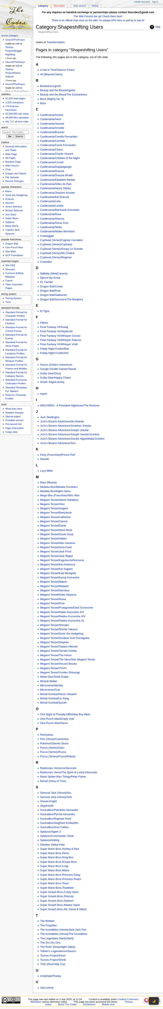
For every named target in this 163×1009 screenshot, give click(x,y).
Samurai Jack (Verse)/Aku (55, 792)
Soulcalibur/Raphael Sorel (55, 818)
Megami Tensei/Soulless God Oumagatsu (65, 638)
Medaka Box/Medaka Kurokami (58, 486)
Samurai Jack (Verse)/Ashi (56, 797)
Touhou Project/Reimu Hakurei (13, 73)
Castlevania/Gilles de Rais (56, 184)
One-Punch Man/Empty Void (57, 718)
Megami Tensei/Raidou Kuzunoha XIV (62, 616)
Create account (142, 1)
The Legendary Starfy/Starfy (57, 938)
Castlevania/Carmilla (52, 140)
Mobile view (108, 1004)
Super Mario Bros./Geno (54, 853)
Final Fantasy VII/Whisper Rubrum (60, 340)
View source (79, 5)
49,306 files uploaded (16, 117)
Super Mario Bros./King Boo (56, 857)
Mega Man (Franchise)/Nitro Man (60, 495)
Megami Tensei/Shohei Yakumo (59, 629)
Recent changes (9, 35)
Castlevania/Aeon (50, 119)
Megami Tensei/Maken (53, 581)
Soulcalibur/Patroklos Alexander (59, 810)
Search (4, 127)
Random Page (13, 161)
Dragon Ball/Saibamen (53, 295)
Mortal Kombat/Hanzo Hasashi (58, 694)
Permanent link (13, 424)
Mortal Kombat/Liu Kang (54, 698)
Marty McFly (11, 226)
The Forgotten (48, 925)
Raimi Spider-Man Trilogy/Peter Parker (63, 776)
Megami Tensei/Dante (53, 525)
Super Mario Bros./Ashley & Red (59, 848)
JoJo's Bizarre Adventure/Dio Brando (62, 421)
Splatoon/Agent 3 (50, 831)
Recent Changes (14, 181)
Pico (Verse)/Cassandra (54, 739)
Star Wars (10, 251)
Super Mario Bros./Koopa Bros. (58, 861)
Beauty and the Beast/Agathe (57, 90)
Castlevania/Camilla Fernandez (58, 136)
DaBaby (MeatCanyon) (53, 273)
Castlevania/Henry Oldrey (55, 188)
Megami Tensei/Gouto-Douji (56, 534)
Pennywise (46, 734)
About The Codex (67, 1004)
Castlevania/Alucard (52, 123)
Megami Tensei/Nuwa (53, 599)
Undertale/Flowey (50, 976)
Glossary (10, 269)
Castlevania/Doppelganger (56, 166)
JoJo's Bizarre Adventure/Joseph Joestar (64, 430)
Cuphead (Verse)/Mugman (56, 257)
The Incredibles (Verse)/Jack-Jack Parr (63, 929)
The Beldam (47, 921)
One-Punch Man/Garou (54, 723)
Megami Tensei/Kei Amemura (57, 564)
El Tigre (44, 311)
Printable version (14, 420)
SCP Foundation (14, 255)
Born (43, 103)
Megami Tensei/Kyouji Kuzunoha (59, 577)
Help (157, 27)
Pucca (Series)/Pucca (53, 752)
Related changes (14, 412)
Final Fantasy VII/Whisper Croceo (60, 335)
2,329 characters (14, 102)
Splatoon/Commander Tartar (57, 835)
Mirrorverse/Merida (51, 685)
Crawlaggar (47, 235)
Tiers (8, 302)
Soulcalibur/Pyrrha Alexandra (57, 814)
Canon (9, 280)
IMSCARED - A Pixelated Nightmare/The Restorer (70, 405)
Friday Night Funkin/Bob (54, 348)
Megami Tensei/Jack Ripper (56, 556)
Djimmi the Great (50, 277)
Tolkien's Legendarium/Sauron (58, 951)
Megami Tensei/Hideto (53, 538)
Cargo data (11, 432)
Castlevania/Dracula (52, 171)
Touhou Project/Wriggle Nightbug (13, 51)
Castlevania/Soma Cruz (54, 222)
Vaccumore (46, 987)
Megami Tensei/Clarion (53, 521)
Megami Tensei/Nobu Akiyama (58, 594)
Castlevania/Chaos (51, 149)
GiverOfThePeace (15, 39)
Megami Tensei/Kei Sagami (56, 569)
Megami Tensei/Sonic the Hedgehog (61, 633)
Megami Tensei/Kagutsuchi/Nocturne (62, 560)
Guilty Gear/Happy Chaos (55, 377)
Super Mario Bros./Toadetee (57, 887)
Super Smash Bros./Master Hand (60, 905)
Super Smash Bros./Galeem (57, 900)
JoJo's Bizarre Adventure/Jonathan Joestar (65, 425)
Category (43, 5)
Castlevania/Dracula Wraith (56, 175)
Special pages (13, 416)
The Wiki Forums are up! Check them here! (98, 16)
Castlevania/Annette (52, 127)
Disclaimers (89, 1004)
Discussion (59, 5)
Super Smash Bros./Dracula (56, 896)
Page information (14, 428)
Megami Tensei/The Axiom (56, 655)
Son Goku (10, 214)
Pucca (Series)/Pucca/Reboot (57, 756)
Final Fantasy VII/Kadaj (54, 327)
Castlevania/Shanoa (52, 218)
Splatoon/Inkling (49, 840)
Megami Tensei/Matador (54, 586)
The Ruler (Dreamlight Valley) (57, 946)
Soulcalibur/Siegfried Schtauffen (59, 823)
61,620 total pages (15, 98)
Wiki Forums (12, 165)
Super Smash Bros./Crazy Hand (59, 892)
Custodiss (46, 261)
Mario (8, 191)
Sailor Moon (11, 218)
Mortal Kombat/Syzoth (53, 702)
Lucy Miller (46, 470)
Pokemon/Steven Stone (54, 743)
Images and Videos (15, 173)
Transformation (55, 42)
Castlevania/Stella (51, 227)
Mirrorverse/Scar (50, 689)
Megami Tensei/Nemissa (54, 590)
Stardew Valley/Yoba (52, 844)
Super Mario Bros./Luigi (54, 866)
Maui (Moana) (48, 482)
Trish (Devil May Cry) (52, 964)
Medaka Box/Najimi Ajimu (55, 491)
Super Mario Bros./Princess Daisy (60, 874)
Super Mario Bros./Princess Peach (60, 879)
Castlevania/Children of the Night (59, 158)
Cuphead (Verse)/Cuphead (56, 244)
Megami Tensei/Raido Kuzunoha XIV (62, 612)
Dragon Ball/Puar (50, 290)
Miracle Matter (48, 681)
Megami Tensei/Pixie (52, 603)
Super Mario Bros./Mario (54, 870)
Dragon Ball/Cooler (51, 286)
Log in (155, 1)
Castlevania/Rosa (50, 214)
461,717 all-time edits (16, 121)
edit (17, 43)
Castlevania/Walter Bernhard (57, 231)
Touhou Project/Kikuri (53, 955)
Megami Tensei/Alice (52, 504)
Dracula (9, 199)
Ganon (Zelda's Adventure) (56, 364)
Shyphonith (47, 805)
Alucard (9, 203)
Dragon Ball (11, 243)
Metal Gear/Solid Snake (54, 676)
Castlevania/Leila (50, 201)
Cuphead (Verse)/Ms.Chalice (57, 253)
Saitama (9, 222)
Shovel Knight (48, 801)
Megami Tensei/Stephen (54, 642)
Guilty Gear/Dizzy (50, 373)
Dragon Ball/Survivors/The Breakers (61, 299)
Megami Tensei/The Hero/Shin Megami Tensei (67, 659)
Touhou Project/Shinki (53, 959)
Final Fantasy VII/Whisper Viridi (59, 344)
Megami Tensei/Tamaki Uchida (58, 650)
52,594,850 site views (17, 113)
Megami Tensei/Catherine (55, 517)
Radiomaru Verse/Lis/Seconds (58, 768)
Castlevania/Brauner (52, 132)
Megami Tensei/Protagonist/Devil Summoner (66, 607)
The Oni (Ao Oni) (50, 942)
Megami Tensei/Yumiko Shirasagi (60, 672)
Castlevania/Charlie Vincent (56, 153)
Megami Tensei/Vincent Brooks (58, 663)
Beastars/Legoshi (50, 86)
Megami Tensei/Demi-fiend (56, 530)
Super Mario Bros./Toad (54, 883)
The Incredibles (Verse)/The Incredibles (63, 933)
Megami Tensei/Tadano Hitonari (59, 646)
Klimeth (44, 459)
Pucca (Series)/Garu (52, 747)
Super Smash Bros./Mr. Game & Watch (63, 909)
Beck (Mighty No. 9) (52, 99)
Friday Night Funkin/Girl (54, 353)
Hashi (43, 393)
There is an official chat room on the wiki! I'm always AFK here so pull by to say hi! (98, 20)
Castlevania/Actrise (51, 115)
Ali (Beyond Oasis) (51, 74)
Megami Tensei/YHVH (53, 668)
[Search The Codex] (15, 132)
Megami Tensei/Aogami (54, 508)
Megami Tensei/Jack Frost (55, 551)
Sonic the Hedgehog (16, 195)
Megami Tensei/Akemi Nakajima (59, 499)
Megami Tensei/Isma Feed (56, 547)
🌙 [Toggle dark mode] (154, 1001)
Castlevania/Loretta (51, 205)
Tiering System (13, 298)
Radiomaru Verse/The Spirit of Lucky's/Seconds (68, 772)
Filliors (44, 322)
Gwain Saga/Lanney (52, 381)
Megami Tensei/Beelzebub (56, 512)
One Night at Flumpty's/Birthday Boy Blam (65, 714)
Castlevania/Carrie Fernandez (58, 145)
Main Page (11, 154)
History (95, 5)
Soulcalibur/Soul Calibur (54, 827)
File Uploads (12, 177)
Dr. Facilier (46, 282)
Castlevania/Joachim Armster (57, 192)
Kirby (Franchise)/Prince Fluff (57, 454)
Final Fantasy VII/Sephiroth (56, 331)
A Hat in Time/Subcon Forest (57, 69)
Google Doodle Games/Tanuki (58, 369)
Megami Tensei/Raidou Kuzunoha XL (62, 620)
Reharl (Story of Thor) (53, 781)
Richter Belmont (13, 210)
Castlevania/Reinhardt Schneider (60, 210)
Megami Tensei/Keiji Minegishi (58, 573)
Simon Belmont (13, 206)
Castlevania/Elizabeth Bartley (57, 179)
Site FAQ (10, 265)
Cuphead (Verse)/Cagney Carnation (61, 240)
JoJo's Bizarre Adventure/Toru (58, 443)
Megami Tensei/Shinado (54, 625)
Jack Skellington (50, 417)
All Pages (10, 158)
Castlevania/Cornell (51, 162)
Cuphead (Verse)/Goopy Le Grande (61, 248)
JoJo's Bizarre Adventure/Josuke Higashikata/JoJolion (72, 438)
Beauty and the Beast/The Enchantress (63, 94)
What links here (13, 408)
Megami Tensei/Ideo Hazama (57, 543)
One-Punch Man (14, 247)
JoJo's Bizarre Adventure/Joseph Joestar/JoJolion (70, 434)
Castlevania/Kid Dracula (54, 197)
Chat (7, 169)
